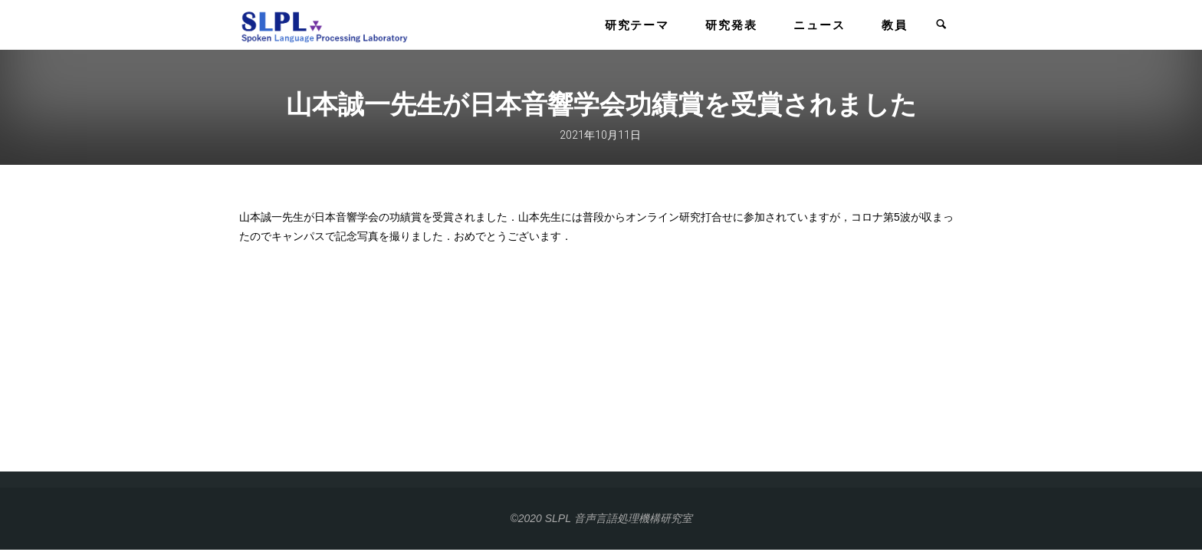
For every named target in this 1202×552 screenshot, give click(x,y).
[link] (942, 25)
